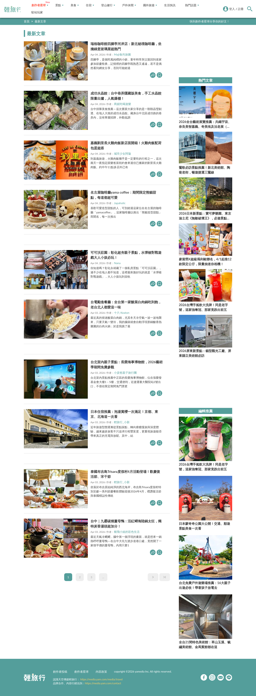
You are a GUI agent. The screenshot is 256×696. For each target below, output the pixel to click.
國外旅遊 (150, 5)
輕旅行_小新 (121, 422)
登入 (232, 8)
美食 (75, 5)
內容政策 (101, 671)
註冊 (241, 8)
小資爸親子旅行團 (125, 372)
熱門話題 (192, 5)
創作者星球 (39, 5)
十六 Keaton (121, 312)
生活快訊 (169, 5)
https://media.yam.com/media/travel (101, 679)
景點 (59, 5)
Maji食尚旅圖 (122, 54)
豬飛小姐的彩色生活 (127, 531)
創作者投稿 (60, 671)
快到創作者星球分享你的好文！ (210, 21)
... (103, 577)
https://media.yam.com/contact (103, 683)
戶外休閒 (129, 5)
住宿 (90, 5)
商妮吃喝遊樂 (122, 104)
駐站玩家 (37, 12)
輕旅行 (13, 9)
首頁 (27, 21)
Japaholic (120, 203)
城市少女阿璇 (122, 153)
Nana (117, 263)
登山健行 (108, 5)
